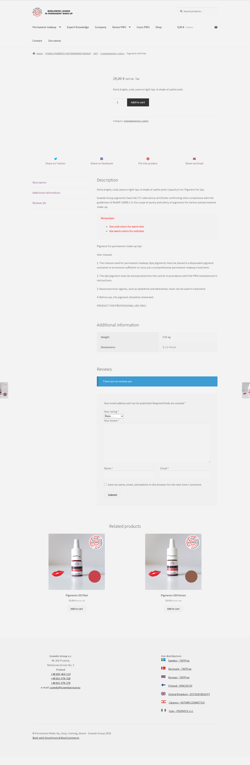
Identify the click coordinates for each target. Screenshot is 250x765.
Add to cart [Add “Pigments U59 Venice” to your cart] (173, 616)
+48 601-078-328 (60, 686)
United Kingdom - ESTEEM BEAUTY (189, 701)
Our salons (54, 40)
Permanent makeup (44, 27)
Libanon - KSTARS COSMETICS (187, 710)
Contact (37, 40)
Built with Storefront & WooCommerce (56, 745)
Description (39, 190)
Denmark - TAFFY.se (179, 676)
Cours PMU (143, 27)
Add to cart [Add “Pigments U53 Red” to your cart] (77, 616)
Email (164, 475)
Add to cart (138, 102)
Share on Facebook (102, 170)
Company (100, 27)
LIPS (96, 53)
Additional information (46, 200)
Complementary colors (112, 53)
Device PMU (119, 27)
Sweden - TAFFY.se (178, 668)
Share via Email (194, 170)
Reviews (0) (39, 210)
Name (108, 475)
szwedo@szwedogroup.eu (65, 694)
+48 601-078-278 (60, 690)
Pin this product (148, 170)
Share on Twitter (56, 170)
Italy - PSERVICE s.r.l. (181, 718)
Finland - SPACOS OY (180, 693)
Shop (159, 27)
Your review (111, 428)
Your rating (111, 419)
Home (40, 53)
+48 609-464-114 (60, 681)
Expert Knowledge (78, 27)
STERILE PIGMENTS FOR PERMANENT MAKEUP (68, 53)
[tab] (61, 190)
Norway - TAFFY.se (178, 684)
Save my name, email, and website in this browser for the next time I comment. (155, 492)
